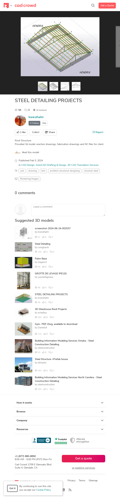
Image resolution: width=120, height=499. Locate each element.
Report (98, 132)
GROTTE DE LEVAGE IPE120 (51, 273)
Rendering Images (29, 179)
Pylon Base (41, 258)
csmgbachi (43, 247)
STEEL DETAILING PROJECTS (51, 294)
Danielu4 (42, 328)
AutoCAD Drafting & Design (51, 165)
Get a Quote (107, 5)
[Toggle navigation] (8, 5)
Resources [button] (60, 429)
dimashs (42, 363)
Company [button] (60, 420)
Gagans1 (42, 262)
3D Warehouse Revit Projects (51, 309)
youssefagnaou (45, 277)
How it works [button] (60, 402)
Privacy (71, 480)
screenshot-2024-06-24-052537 (53, 228)
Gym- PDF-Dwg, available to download (56, 324)
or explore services (83, 468)
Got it (12, 488)
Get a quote (83, 458)
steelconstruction (46, 348)
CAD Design (27, 165)
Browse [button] (60, 411)
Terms (82, 480)
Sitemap (93, 480)
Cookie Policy (43, 490)
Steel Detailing (42, 244)
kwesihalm (36, 117)
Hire (44, 123)
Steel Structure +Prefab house (51, 359)
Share (50, 132)
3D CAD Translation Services (83, 165)
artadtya (42, 313)
